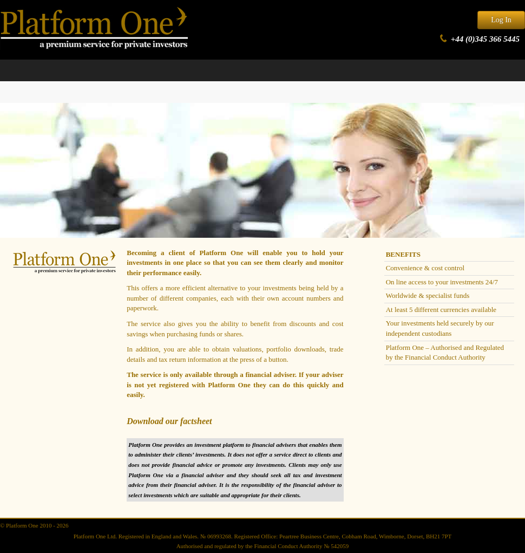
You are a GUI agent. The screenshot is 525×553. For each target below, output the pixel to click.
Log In (501, 20)
